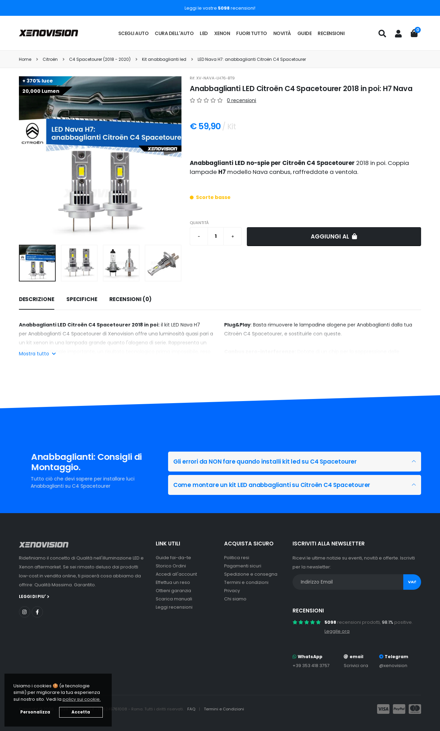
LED (204, 33)
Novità (282, 33)
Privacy (232, 591)
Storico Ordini (171, 566)
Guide (304, 33)
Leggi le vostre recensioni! (220, 8)
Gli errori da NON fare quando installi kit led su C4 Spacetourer (265, 461)
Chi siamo (235, 599)
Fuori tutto (251, 33)
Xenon (222, 33)
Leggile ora (337, 631)
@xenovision (393, 665)
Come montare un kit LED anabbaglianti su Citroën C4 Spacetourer (271, 485)
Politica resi (236, 558)
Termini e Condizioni (224, 709)
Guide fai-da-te (173, 558)
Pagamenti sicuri (242, 566)
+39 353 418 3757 (311, 665)
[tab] (36, 300)
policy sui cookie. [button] (82, 699)
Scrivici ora (356, 665)
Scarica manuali (174, 599)
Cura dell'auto (174, 33)
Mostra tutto (37, 353)
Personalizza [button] (35, 712)
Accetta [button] (81, 712)
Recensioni (331, 33)
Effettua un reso (173, 582)
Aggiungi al (334, 236)
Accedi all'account (176, 574)
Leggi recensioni (174, 607)
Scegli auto (133, 33)
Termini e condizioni (246, 582)
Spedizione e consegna (250, 574)
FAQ (191, 709)
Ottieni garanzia (173, 591)
